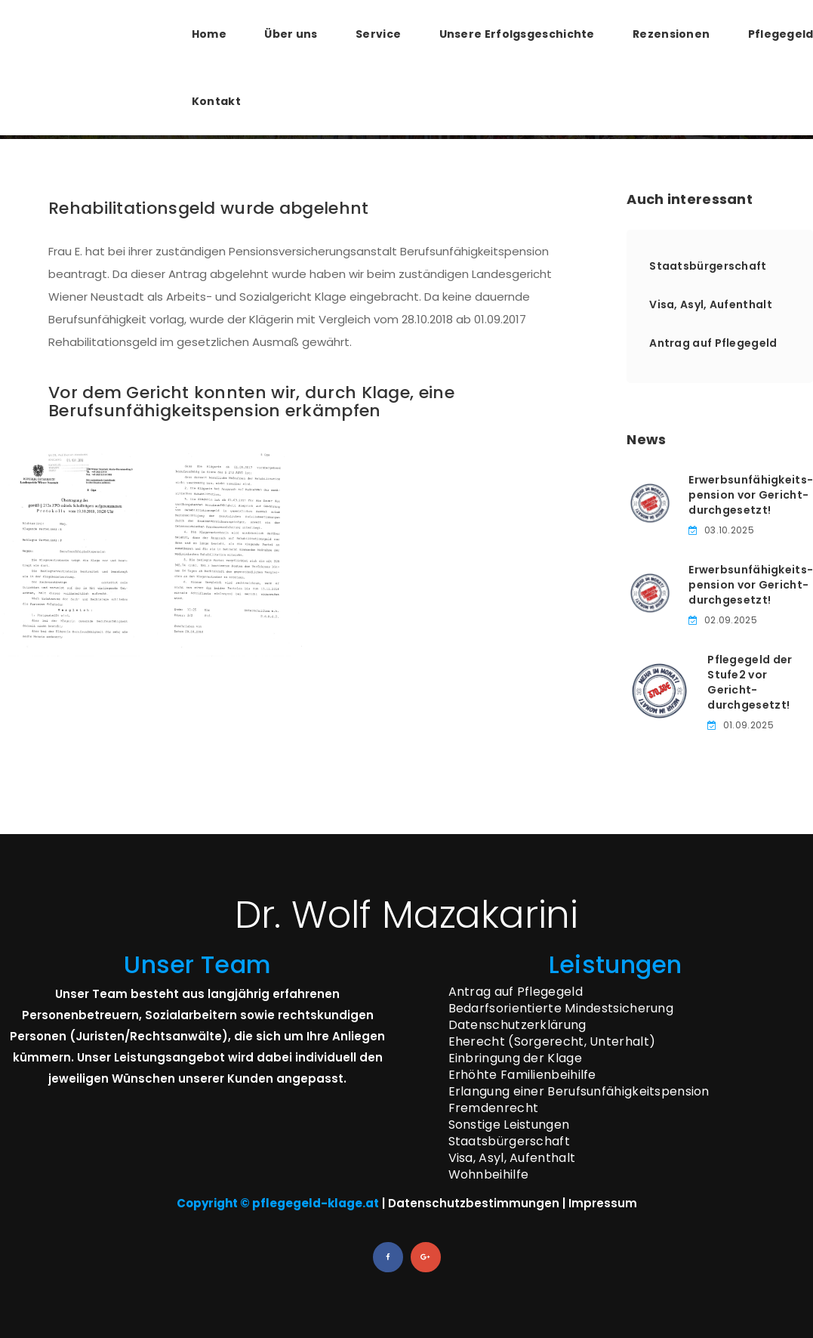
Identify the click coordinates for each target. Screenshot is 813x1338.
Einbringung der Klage (515, 1058)
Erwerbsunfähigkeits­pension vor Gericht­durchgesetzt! (750, 495)
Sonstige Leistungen (509, 1124)
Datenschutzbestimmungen (473, 1203)
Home (209, 34)
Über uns (290, 34)
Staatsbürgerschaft (707, 265)
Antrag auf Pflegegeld (713, 343)
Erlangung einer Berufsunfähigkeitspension (579, 1091)
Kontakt (216, 101)
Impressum (602, 1203)
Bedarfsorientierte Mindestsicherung (561, 1008)
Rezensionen (671, 34)
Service (378, 34)
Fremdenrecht (493, 1108)
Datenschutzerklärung (517, 1025)
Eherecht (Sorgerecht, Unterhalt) (552, 1041)
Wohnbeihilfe (488, 1174)
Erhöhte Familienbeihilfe (522, 1074)
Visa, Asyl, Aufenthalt (710, 304)
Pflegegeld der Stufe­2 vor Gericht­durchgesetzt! (749, 682)
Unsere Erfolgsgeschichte (517, 34)
